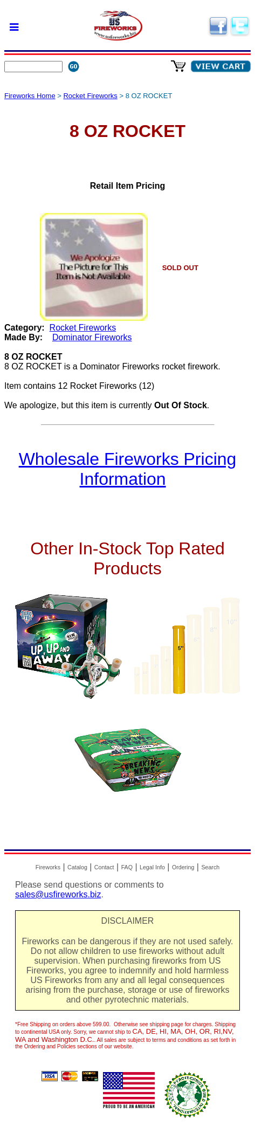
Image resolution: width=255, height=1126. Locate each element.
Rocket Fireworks (90, 96)
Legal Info (152, 867)
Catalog (77, 867)
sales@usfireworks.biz (58, 894)
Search (210, 867)
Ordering (183, 867)
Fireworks (48, 867)
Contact (104, 867)
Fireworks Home (30, 96)
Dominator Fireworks (92, 337)
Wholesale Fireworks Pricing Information (128, 469)
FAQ (127, 867)
